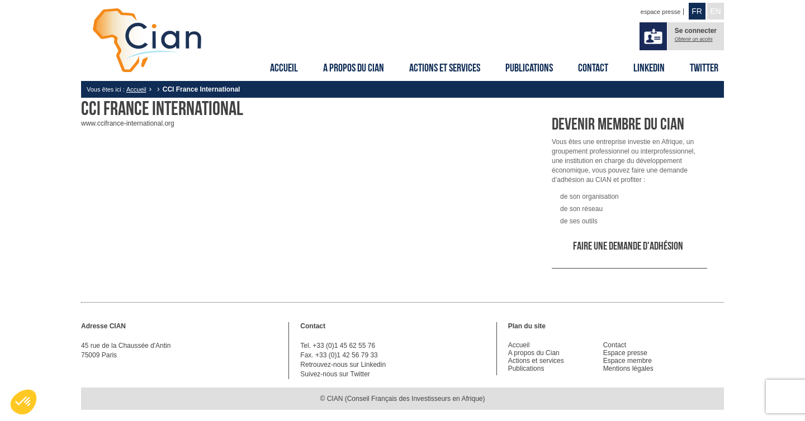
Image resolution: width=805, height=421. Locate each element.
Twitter (704, 67)
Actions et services (444, 67)
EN (715, 11)
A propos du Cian (353, 67)
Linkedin (649, 67)
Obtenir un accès (694, 39)
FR (697, 11)
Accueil (284, 67)
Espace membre (627, 361)
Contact (593, 67)
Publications (529, 67)
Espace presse (625, 353)
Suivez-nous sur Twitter (335, 374)
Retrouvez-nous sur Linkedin (343, 365)
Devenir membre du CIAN (618, 123)
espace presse (661, 11)
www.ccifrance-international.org (127, 123)
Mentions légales (628, 368)
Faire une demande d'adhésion (628, 246)
